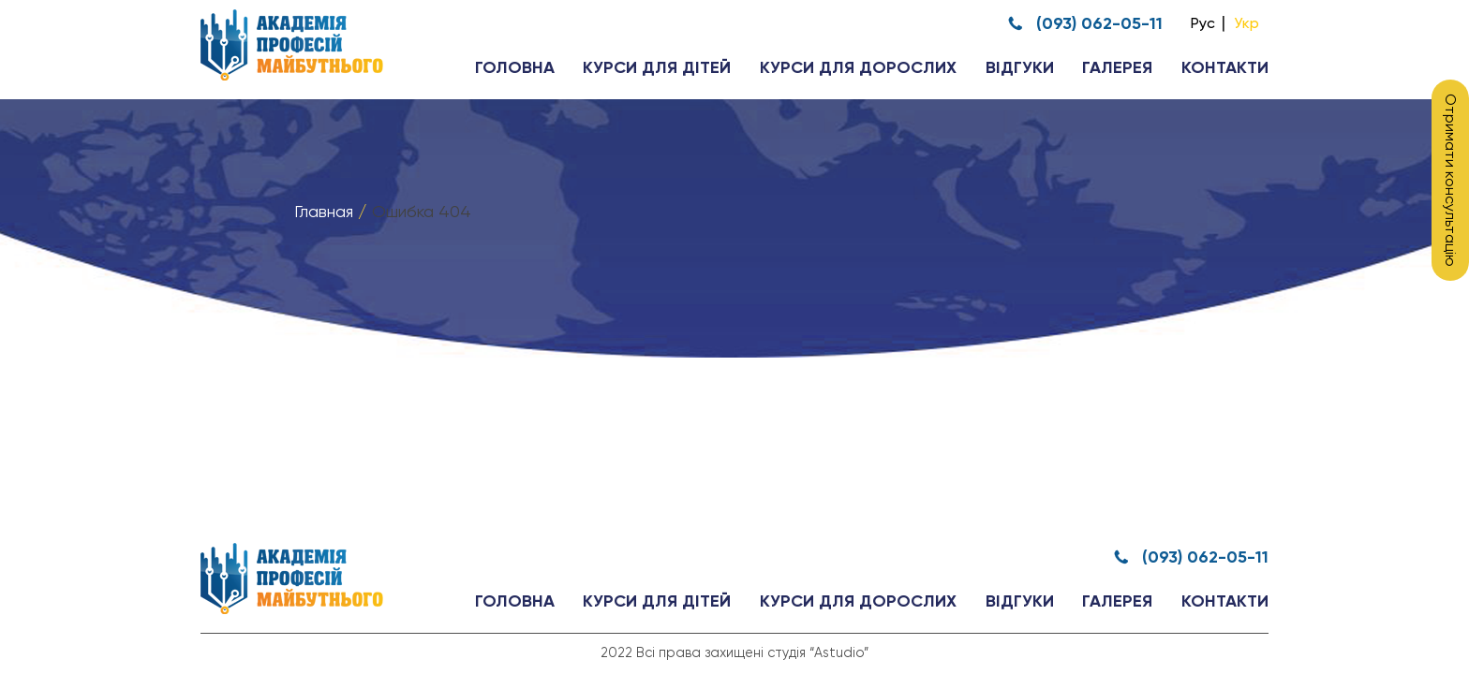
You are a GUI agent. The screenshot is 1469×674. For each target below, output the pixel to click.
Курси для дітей (657, 68)
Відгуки (1020, 68)
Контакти (1225, 68)
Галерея (1117, 68)
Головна (515, 68)
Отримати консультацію (1451, 180)
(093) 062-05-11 (1099, 23)
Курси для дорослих (858, 68)
